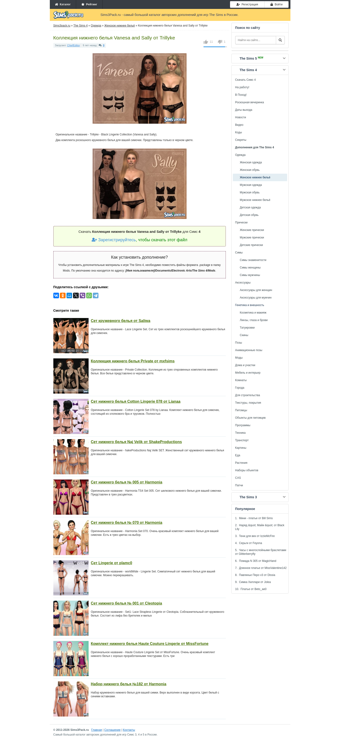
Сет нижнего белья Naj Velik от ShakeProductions (136, 442)
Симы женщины (250, 267)
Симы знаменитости (253, 260)
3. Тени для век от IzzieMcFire (255, 536)
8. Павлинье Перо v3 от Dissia (255, 575)
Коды (238, 132)
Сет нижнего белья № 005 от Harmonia (126, 482)
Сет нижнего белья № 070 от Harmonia (126, 523)
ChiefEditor (73, 45)
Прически (241, 222)
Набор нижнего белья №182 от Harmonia (128, 684)
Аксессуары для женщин (256, 290)
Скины (244, 335)
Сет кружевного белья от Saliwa (120, 321)
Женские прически (252, 230)
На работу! (242, 87)
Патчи (239, 485)
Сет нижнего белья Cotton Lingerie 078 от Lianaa (135, 401)
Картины (240, 447)
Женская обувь (250, 170)
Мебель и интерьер (248, 372)
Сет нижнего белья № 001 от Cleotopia (126, 603)
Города (239, 387)
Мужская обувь (250, 192)
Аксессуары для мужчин (256, 297)
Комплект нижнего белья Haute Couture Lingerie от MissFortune (150, 644)
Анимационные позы (248, 350)
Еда (237, 455)
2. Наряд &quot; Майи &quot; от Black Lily (260, 527)
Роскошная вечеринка (249, 102)
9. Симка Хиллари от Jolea (253, 582)
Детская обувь (249, 215)
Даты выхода (243, 109)
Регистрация (247, 4)
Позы (238, 342)
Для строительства (247, 395)
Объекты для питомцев (250, 417)
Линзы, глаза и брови (254, 320)
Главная (96, 730)
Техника (240, 432)
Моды (239, 357)
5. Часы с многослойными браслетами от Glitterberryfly (260, 552)
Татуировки (247, 327)
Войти (276, 4)
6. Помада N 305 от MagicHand (255, 561)
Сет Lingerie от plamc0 (111, 563)
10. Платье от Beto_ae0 (251, 589)
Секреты (240, 140)
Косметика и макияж (253, 312)
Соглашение (112, 730)
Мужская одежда (251, 185)
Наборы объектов (246, 470)
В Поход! (241, 94)
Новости (240, 117)
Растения (241, 462)
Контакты (129, 730)
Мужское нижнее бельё (255, 200)
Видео (239, 125)
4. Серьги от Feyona (248, 543)
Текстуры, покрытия (248, 402)
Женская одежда (251, 162)
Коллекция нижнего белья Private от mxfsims (133, 361)
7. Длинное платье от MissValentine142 (261, 568)
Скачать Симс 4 (245, 79)
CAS (238, 477)
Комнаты (241, 380)
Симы (239, 252)
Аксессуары (243, 282)
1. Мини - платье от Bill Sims (254, 518)
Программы (242, 425)
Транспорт (242, 440)
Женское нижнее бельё (255, 177)
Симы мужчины (250, 275)
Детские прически (251, 245)
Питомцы (241, 410)
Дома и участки (245, 365)
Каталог (63, 4)
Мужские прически (252, 237)
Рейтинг (89, 4)
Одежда (240, 155)
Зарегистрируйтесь (114, 240)
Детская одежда (250, 207)
